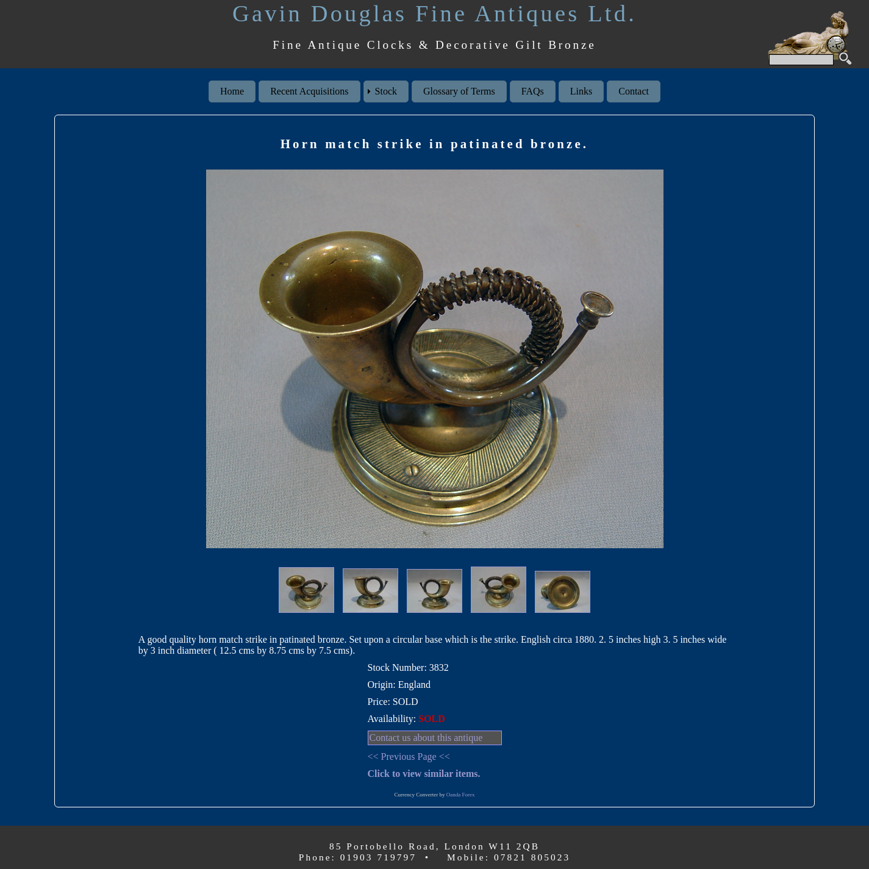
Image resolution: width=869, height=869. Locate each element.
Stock (386, 91)
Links (581, 91)
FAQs (532, 91)
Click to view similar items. (424, 773)
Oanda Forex (460, 795)
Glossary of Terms (459, 91)
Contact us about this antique (426, 737)
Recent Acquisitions (309, 91)
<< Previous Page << (409, 756)
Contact (633, 91)
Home (232, 91)
